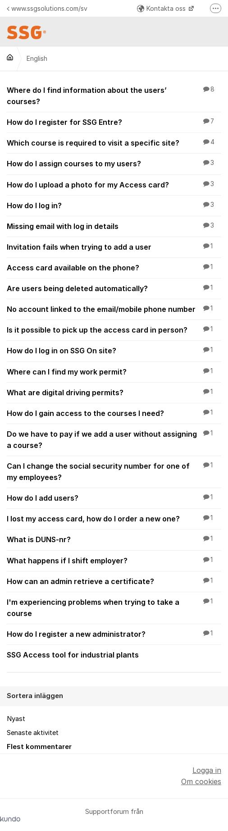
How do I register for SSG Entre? (114, 122)
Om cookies (201, 781)
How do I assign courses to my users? (114, 163)
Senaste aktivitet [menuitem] (33, 733)
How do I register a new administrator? (114, 634)
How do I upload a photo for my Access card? (114, 184)
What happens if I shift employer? (114, 560)
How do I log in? (114, 205)
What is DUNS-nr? (114, 539)
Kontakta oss (162, 8)
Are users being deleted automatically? (114, 288)
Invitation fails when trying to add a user (114, 246)
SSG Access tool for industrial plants (114, 654)
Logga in (206, 770)
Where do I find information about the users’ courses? (114, 95)
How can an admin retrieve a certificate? (114, 581)
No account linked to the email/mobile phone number (114, 309)
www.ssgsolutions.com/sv (47, 8)
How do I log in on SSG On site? (114, 350)
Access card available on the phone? (114, 267)
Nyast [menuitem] (16, 719)
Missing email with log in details (114, 226)
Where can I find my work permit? (114, 371)
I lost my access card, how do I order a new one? (114, 518)
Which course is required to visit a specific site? (114, 142)
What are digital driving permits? (114, 392)
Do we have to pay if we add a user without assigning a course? (114, 439)
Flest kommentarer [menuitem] (39, 747)
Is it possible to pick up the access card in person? (114, 329)
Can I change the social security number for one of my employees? (114, 471)
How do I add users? (114, 497)
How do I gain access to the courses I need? (114, 413)
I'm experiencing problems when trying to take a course (114, 607)
